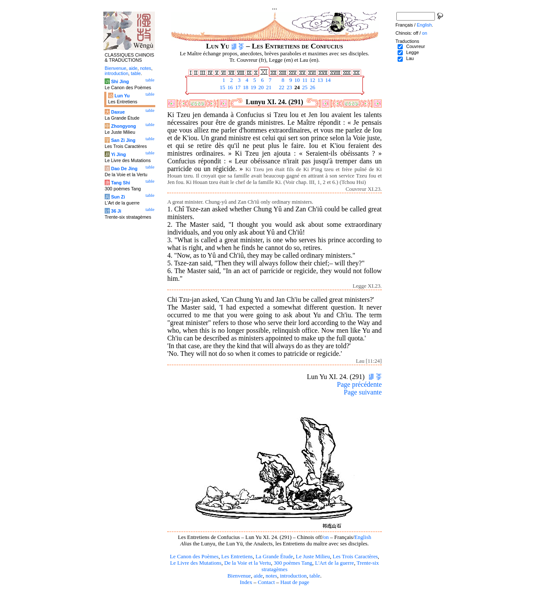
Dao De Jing (124, 168)
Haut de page (295, 582)
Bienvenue (239, 576)
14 (327, 80)
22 (281, 87)
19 (252, 87)
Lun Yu (122, 95)
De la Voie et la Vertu (247, 563)
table (315, 576)
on (326, 537)
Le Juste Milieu (313, 557)
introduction (293, 576)
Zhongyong (123, 126)
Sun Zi (118, 196)
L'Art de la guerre (334, 563)
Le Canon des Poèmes (194, 557)
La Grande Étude (274, 557)
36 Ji (116, 211)
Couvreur (415, 46)
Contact (266, 582)
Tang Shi (120, 182)
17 (237, 87)
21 (268, 87)
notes (271, 576)
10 (296, 80)
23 (288, 87)
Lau (410, 58)
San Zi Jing (123, 140)
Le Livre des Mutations (195, 563)
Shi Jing (120, 81)
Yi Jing (118, 154)
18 (244, 87)
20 (260, 87)
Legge (412, 52)
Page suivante (363, 392)
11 (304, 80)
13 (319, 80)
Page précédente (359, 384)
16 (229, 87)
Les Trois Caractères (355, 557)
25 (304, 87)
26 (311, 87)
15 (221, 87)
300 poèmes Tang (293, 563)
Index (246, 582)
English (362, 537)
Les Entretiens (237, 557)
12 (311, 80)
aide (257, 576)
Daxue (118, 111)
